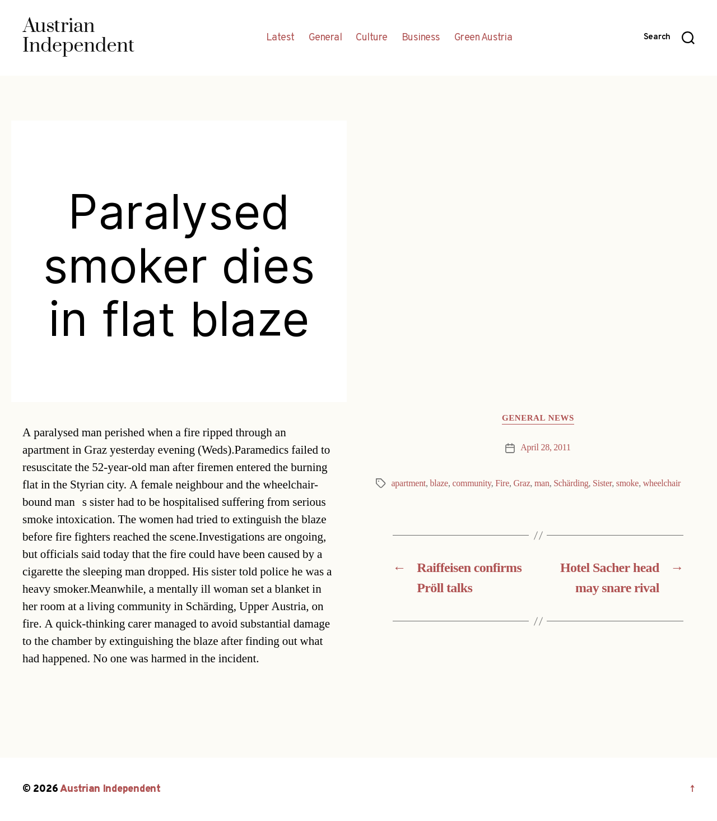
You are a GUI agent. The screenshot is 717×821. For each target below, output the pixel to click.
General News (538, 418)
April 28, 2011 (545, 447)
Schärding (570, 483)
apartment (409, 483)
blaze (439, 483)
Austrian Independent (110, 789)
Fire (502, 483)
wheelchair (662, 483)
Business (421, 38)
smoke (627, 483)
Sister (602, 483)
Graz (521, 483)
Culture (372, 38)
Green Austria (483, 38)
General (325, 38)
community (471, 483)
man (542, 483)
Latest (280, 38)
